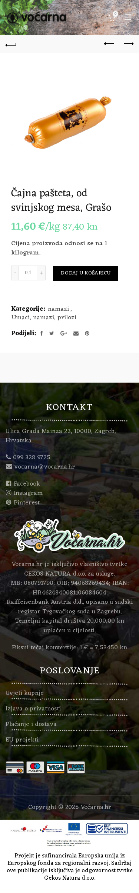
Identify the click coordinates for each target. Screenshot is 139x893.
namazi (58, 309)
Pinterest (27, 503)
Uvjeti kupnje (25, 693)
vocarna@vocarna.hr (44, 467)
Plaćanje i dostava (31, 724)
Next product (128, 43)
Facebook (27, 484)
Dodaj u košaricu (85, 273)
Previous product (109, 43)
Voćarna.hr (96, 807)
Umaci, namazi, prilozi (44, 318)
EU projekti (22, 740)
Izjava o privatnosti (33, 708)
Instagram (28, 493)
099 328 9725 (31, 457)
